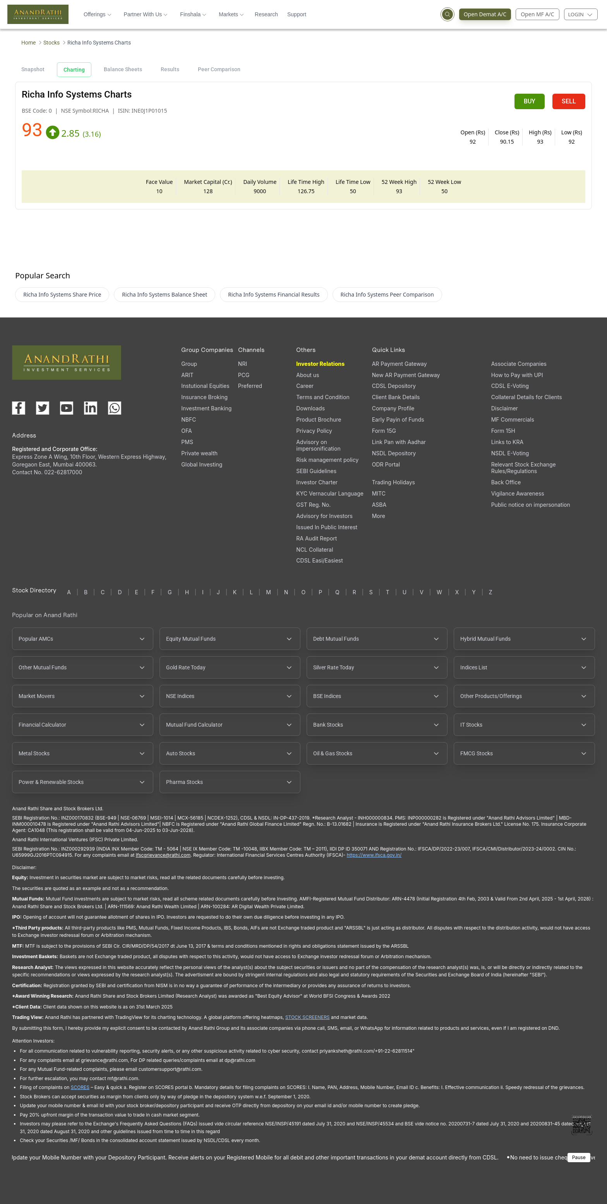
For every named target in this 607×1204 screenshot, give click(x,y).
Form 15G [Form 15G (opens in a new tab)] (384, 430)
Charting (74, 70)
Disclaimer (504, 408)
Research (266, 14)
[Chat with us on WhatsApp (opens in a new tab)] (114, 408)
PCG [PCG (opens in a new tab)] (244, 375)
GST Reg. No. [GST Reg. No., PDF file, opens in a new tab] (313, 504)
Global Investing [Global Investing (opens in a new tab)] (201, 464)
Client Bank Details (396, 397)
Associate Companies (519, 363)
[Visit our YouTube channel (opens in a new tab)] (66, 408)
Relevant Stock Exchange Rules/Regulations (523, 467)
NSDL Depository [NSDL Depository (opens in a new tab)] (394, 453)
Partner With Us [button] (146, 14)
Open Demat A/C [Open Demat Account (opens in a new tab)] (483, 14)
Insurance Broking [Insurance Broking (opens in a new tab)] (204, 397)
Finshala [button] (193, 14)
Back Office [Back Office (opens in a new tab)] (506, 482)
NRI (242, 363)
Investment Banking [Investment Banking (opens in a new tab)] (206, 408)
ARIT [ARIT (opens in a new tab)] (187, 375)
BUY (529, 101)
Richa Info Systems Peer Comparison (387, 294)
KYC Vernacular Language (330, 493)
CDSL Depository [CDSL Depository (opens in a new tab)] (394, 385)
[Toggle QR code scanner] (581, 1124)
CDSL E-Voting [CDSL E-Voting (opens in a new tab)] (510, 385)
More (378, 516)
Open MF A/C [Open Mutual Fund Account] (537, 14)
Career (305, 385)
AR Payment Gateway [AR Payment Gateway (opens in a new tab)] (399, 363)
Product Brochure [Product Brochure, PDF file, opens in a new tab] (318, 419)
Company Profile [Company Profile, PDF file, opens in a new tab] (393, 408)
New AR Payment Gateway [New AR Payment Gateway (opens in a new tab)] (406, 375)
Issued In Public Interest (326, 527)
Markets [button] (231, 14)
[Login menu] (581, 14)
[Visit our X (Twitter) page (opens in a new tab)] (42, 408)
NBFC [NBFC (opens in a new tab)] (188, 419)
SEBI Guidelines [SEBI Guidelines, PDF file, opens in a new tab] (316, 471)
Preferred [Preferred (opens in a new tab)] (250, 385)
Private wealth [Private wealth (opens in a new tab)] (199, 453)
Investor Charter (317, 482)
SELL (569, 101)
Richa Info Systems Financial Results (273, 294)
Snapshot (33, 69)
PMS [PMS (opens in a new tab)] (187, 442)
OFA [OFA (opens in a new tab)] (186, 430)
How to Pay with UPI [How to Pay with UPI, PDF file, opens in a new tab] (517, 375)
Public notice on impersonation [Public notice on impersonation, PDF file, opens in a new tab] (530, 504)
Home (28, 42)
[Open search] (447, 14)
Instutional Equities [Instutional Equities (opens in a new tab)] (205, 385)
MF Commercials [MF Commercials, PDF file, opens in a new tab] (512, 419)
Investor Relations (320, 363)
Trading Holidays (393, 482)
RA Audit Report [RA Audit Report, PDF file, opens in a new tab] (316, 538)
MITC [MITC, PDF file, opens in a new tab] (379, 493)
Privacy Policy (314, 430)
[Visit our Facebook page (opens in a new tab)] (18, 408)
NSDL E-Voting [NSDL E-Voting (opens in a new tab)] (510, 453)
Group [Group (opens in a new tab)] (189, 363)
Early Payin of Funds (398, 419)
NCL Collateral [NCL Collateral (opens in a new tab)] (314, 549)
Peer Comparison (219, 69)
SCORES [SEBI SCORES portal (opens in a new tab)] (80, 1087)
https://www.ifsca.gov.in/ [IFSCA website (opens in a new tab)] (374, 855)
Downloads (310, 408)
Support (296, 14)
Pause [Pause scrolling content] (579, 1157)
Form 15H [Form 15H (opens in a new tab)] (503, 430)
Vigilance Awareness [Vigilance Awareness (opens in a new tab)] (517, 493)
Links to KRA (507, 442)
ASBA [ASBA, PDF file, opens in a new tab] (379, 504)
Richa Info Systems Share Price (62, 294)
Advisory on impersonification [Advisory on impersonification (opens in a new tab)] (318, 445)
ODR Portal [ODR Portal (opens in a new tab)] (386, 464)
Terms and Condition (322, 397)
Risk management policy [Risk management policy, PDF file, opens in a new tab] (327, 459)
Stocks (51, 42)
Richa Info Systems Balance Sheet (164, 294)
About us (307, 375)
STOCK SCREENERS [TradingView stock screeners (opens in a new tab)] (307, 1017)
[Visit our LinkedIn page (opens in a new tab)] (90, 408)
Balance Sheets (123, 69)
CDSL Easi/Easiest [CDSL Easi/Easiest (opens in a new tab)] (319, 560)
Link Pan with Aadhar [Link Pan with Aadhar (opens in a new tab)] (399, 442)
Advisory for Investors (324, 516)
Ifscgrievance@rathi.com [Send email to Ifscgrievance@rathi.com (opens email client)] (163, 855)
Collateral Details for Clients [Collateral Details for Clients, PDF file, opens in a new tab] (526, 397)
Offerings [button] (97, 14)
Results (170, 69)
